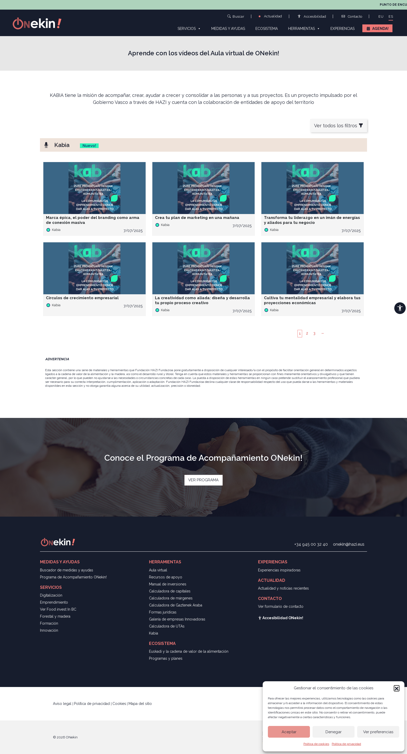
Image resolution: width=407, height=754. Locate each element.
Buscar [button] (236, 16)
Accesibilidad (311, 16)
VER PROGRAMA (203, 480)
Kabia (153, 633)
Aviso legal (62, 704)
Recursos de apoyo (165, 577)
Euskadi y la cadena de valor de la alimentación (188, 651)
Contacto (352, 16)
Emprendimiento (54, 602)
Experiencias (342, 28)
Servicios (189, 28)
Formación (49, 623)
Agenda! (380, 28)
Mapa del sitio (140, 704)
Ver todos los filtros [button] (338, 125)
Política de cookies (316, 744)
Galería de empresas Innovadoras (177, 619)
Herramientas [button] (304, 28)
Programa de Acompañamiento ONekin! (73, 577)
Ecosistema (266, 28)
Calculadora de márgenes (171, 598)
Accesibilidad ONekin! (280, 618)
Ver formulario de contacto (280, 606)
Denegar (333, 732)
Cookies (119, 704)
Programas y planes (165, 658)
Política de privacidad (346, 744)
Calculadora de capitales (170, 591)
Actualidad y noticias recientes (283, 588)
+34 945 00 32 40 (311, 544)
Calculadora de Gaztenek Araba (175, 605)
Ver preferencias (378, 732)
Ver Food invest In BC (58, 609)
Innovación (49, 630)
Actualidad (270, 16)
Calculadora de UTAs (167, 626)
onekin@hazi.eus (348, 544)
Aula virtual (158, 570)
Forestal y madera (55, 616)
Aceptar (289, 732)
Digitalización (51, 595)
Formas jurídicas (163, 612)
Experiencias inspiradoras (279, 570)
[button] (396, 688)
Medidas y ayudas (228, 28)
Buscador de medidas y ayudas (66, 570)
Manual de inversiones (167, 584)
